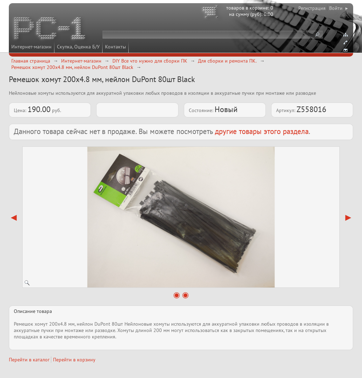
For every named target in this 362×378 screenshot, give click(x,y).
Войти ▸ (338, 8)
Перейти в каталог (29, 359)
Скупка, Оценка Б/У (78, 46)
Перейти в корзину (74, 359)
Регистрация (312, 8)
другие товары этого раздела (262, 131)
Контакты (115, 46)
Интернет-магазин (31, 46)
